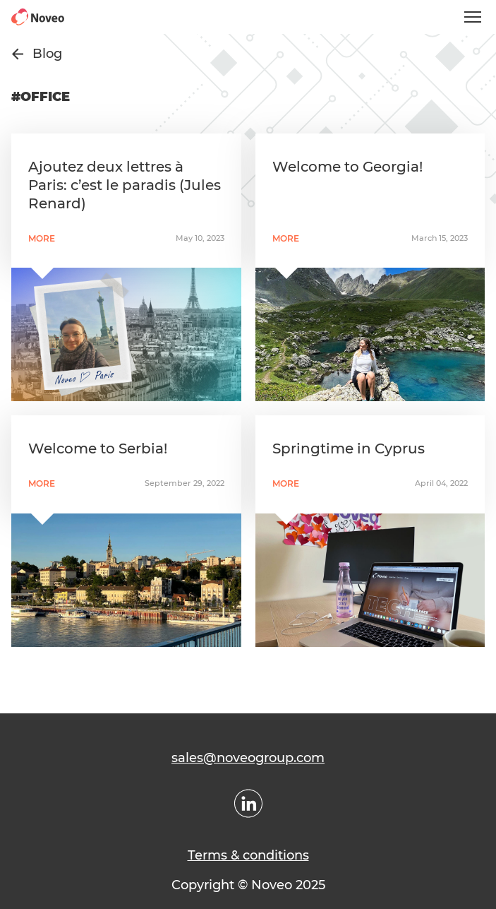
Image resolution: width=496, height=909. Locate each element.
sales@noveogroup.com (248, 758)
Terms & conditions (248, 855)
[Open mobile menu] (472, 16)
